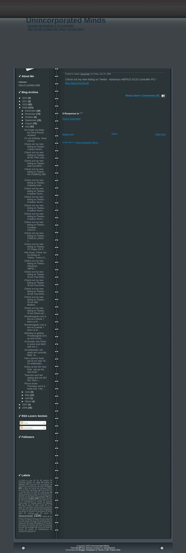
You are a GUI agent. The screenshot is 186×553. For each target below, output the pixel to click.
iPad (40, 525)
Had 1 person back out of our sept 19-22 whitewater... (35, 361)
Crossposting (44, 484)
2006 (24, 407)
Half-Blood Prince (46, 488)
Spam (30, 505)
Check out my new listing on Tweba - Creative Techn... (34, 191)
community (22, 523)
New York (24, 497)
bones (37, 519)
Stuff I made (39, 505)
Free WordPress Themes (81, 548)
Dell (20, 486)
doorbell (49, 523)
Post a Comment (71, 118)
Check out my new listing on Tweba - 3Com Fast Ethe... (35, 274)
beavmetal (26, 515)
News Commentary (38, 497)
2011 (24, 101)
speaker (31, 529)
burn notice (46, 519)
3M (38, 480)
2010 (24, 104)
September (30, 120)
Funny (49, 486)
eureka (23, 525)
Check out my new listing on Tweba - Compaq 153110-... (34, 226)
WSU (41, 509)
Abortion (46, 480)
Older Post (160, 134)
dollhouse (40, 523)
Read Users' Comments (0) (142, 95)
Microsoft (22, 495)
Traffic (23, 509)
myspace (31, 527)
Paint (50, 497)
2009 (24, 107)
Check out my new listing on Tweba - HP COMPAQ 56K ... (35, 173)
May (27, 395)
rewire (48, 527)
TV (48, 505)
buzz (20, 521)
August (28, 123)
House (35, 490)
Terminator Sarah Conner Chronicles (39, 507)
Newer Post (67, 134)
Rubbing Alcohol (36, 503)
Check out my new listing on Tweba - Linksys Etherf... (34, 147)
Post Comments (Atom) (87, 142)
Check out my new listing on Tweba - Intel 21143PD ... (34, 163)
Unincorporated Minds (66, 20)
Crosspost (33, 484)
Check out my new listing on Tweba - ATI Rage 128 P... (34, 247)
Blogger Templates (87, 550)
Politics (31, 499)
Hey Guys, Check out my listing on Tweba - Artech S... (35, 255)
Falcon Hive (115, 550)
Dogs (26, 486)
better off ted (47, 516)
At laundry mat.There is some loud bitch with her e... (35, 344)
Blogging (22, 484)
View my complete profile (29, 85)
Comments (26, 428)
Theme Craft (103, 550)
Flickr (42, 486)
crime (31, 523)
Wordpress (41, 511)
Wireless (32, 511)
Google (33, 488)
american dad (33, 513)
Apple (38, 482)
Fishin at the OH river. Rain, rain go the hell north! (35, 369)
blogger (29, 519)
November (30, 114)
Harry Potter (25, 490)
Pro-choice (42, 499)
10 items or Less (25, 480)
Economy (34, 486)
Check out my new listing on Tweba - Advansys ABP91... (34, 265)
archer (46, 513)
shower (21, 529)
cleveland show (44, 521)
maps (23, 527)
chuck (34, 521)
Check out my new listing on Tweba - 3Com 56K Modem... (34, 301)
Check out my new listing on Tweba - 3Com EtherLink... (35, 311)
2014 (24, 98)
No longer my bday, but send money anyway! (34, 132)
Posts (24, 423)
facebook (32, 525)
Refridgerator (28, 501)
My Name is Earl (46, 495)
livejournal (48, 525)
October (29, 117)
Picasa (23, 499)
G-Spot (25, 488)
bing (22, 519)
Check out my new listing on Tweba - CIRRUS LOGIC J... (34, 237)
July (27, 126)
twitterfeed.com (43, 529)
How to (43, 490)
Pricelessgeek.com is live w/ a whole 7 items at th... (35, 319)
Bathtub (46, 482)
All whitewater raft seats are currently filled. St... (35, 352)
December (30, 111)
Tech (20, 507)
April (27, 398)
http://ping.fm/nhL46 (77, 83)
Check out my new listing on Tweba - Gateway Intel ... (34, 183)
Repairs (39, 501)
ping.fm (40, 527)
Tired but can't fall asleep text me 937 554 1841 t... (35, 378)
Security (49, 503)
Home (114, 133)
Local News (44, 492)
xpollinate (30, 531)
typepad (21, 531)
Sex (23, 505)
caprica (27, 521)
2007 (24, 404)
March (28, 401)
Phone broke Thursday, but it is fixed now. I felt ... (34, 386)
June (27, 392)
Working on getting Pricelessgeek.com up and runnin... (35, 336)
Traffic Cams (32, 509)
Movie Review (33, 495)
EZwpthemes (109, 548)
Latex (35, 492)
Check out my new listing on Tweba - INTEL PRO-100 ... (35, 155)
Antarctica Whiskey (25, 482)
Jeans (28, 492)
